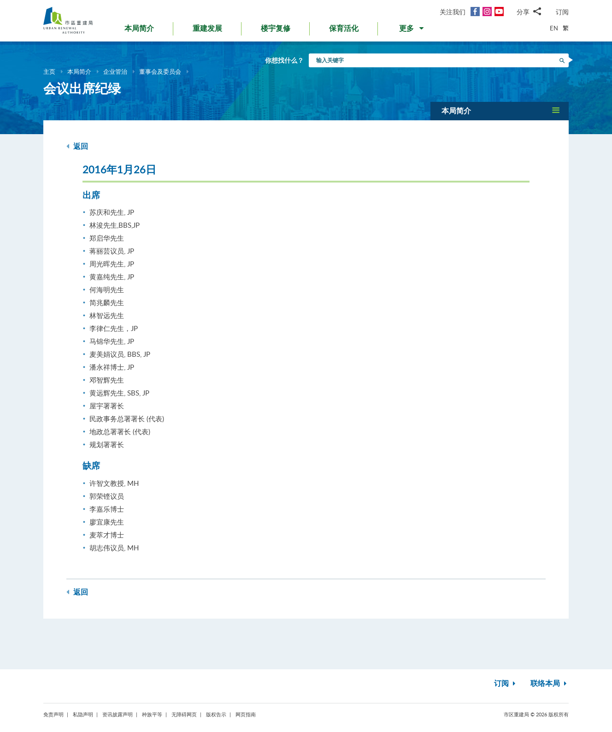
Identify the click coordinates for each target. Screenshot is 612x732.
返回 (77, 146)
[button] (412, 30)
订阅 (562, 11)
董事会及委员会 (160, 71)
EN (554, 28)
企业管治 (115, 71)
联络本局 (549, 683)
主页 (49, 71)
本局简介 (79, 71)
